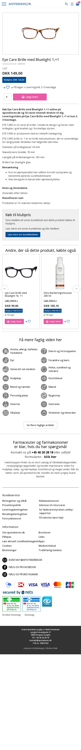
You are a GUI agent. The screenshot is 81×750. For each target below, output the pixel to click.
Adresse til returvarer (52, 505)
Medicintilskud (47, 545)
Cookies (7, 545)
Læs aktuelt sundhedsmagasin (20, 541)
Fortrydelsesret (11, 518)
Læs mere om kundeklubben (23, 234)
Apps (42, 541)
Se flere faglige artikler (40, 425)
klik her (50, 457)
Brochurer (45, 532)
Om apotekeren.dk (13, 532)
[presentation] (4, 289)
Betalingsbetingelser (14, 514)
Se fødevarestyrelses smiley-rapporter (56, 511)
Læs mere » (11, 300)
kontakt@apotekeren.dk (22, 560)
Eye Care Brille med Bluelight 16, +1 (16, 294)
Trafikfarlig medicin (50, 550)
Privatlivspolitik (11, 505)
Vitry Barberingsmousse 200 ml (58, 294)
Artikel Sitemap (11, 614)
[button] (4, 4)
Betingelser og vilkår (14, 501)
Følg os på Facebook (19, 567)
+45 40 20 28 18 (42, 452)
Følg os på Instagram (20, 574)
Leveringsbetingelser (15, 509)
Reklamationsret (49, 501)
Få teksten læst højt (51, 517)
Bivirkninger (9, 550)
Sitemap (29, 614)
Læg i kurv (30, 97)
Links (42, 537)
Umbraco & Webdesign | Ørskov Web (40, 648)
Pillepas (6, 537)
